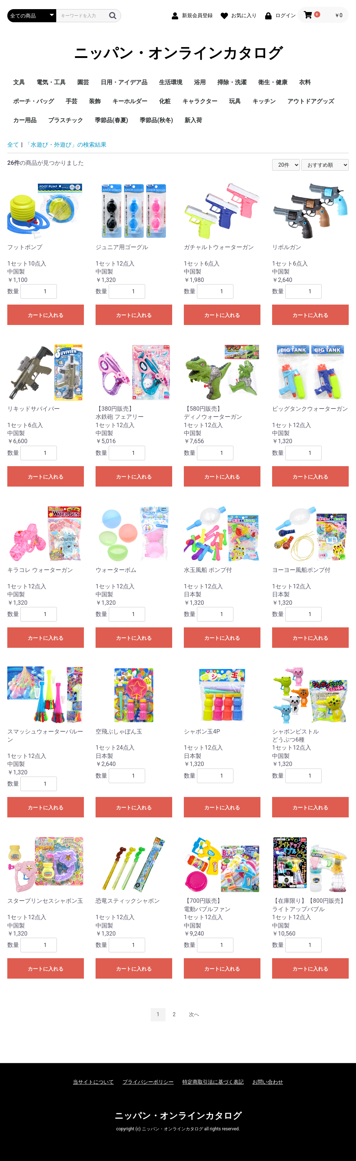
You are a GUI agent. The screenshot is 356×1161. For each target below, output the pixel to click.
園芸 (83, 82)
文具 (19, 82)
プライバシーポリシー (148, 1082)
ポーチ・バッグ (33, 101)
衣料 (305, 82)
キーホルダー (129, 101)
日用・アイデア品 (124, 82)
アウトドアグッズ (310, 101)
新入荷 (193, 120)
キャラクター (199, 101)
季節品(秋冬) (156, 120)
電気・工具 (51, 82)
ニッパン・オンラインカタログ (178, 53)
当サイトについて (93, 1082)
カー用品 (24, 120)
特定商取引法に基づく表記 (213, 1082)
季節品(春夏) (111, 120)
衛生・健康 (272, 82)
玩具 (235, 101)
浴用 (200, 82)
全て (13, 144)
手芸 (71, 101)
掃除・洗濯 (232, 82)
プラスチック (65, 120)
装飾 (95, 101)
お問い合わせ (267, 1082)
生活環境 (170, 82)
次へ (194, 1014)
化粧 (165, 101)
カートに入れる (45, 315)
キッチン (264, 101)
